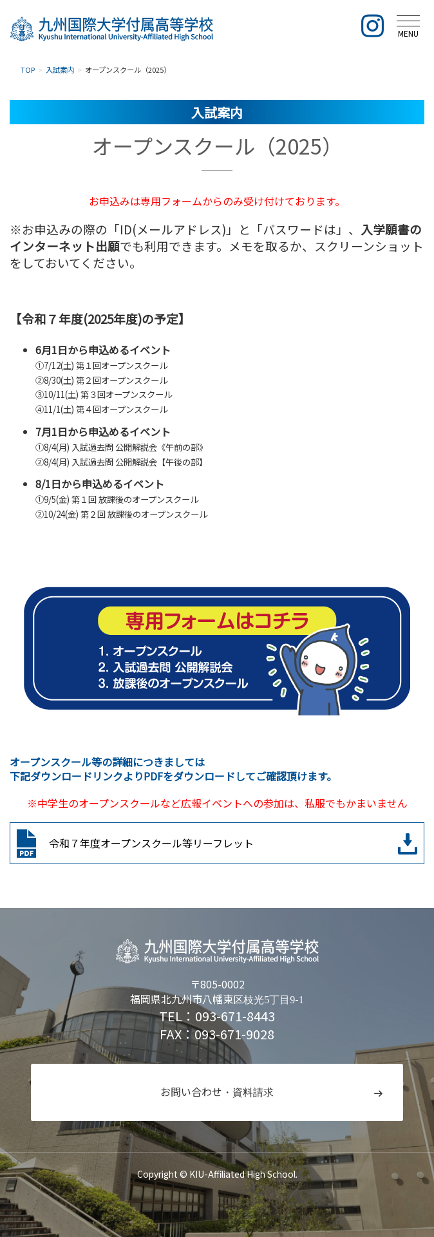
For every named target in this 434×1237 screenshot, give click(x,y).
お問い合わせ (217, 1092)
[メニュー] (408, 25)
